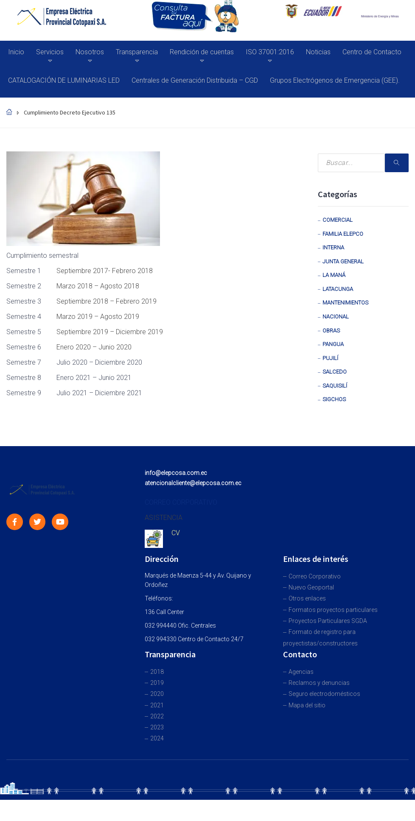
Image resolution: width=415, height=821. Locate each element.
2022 (157, 716)
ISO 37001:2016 (270, 52)
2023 (157, 727)
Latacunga (337, 289)
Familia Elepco (342, 234)
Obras (331, 330)
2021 (157, 705)
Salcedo (334, 372)
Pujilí (330, 358)
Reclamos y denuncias (319, 682)
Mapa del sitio (307, 705)
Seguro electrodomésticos (324, 693)
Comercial (337, 220)
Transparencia (137, 52)
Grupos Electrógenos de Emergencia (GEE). (335, 80)
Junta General (343, 261)
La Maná (333, 275)
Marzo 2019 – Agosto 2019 (97, 317)
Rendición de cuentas (202, 52)
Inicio (16, 52)
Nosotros (90, 52)
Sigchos (334, 399)
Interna (333, 247)
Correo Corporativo (315, 576)
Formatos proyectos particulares (333, 609)
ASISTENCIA (163, 518)
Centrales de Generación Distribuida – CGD (195, 80)
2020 (157, 693)
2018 (157, 671)
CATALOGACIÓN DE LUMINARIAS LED (64, 80)
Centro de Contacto (371, 52)
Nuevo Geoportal (311, 587)
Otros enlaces (307, 598)
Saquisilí (334, 386)
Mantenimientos (345, 302)
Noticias (318, 52)
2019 (157, 682)
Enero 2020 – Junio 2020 (94, 347)
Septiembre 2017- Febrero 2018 (104, 271)
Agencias (301, 671)
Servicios (50, 52)
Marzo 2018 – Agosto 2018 (97, 286)
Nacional (335, 316)
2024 (157, 738)
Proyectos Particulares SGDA (328, 620)
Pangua (333, 344)
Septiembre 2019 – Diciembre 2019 (109, 332)
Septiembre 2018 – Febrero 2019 (106, 301)
